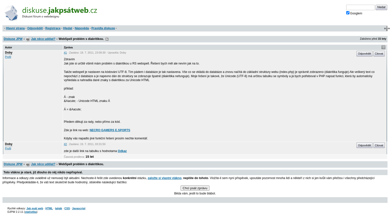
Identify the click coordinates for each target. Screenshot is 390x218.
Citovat (379, 53)
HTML (49, 208)
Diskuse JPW (13, 39)
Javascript (78, 208)
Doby (8, 52)
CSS (67, 208)
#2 (65, 144)
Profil (8, 56)
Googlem (354, 13)
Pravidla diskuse (103, 28)
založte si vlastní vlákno (165, 178)
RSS (106, 39)
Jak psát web (34, 208)
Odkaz (122, 151)
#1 (65, 52)
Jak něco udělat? (43, 39)
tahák (58, 208)
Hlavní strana (15, 28)
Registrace (52, 28)
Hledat (67, 28)
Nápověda (82, 28)
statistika (31, 211)
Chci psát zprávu (195, 188)
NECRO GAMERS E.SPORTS (110, 130)
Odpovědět (35, 28)
